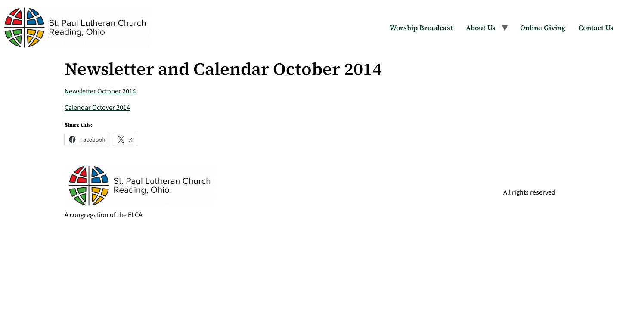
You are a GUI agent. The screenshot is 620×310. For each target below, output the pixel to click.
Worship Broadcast (421, 27)
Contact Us (596, 27)
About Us (481, 27)
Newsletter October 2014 (100, 91)
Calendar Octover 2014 (97, 107)
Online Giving (542, 27)
